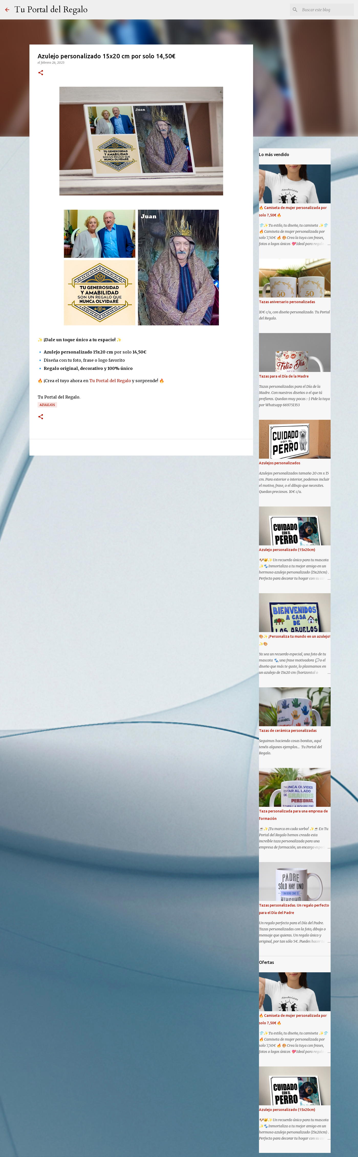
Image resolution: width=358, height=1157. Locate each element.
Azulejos (47, 404)
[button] (41, 73)
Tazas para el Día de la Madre (284, 376)
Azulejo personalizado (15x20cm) (287, 550)
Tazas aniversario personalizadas (287, 302)
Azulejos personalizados (279, 463)
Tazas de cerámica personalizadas (288, 731)
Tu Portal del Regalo (51, 9)
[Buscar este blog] (327, 10)
